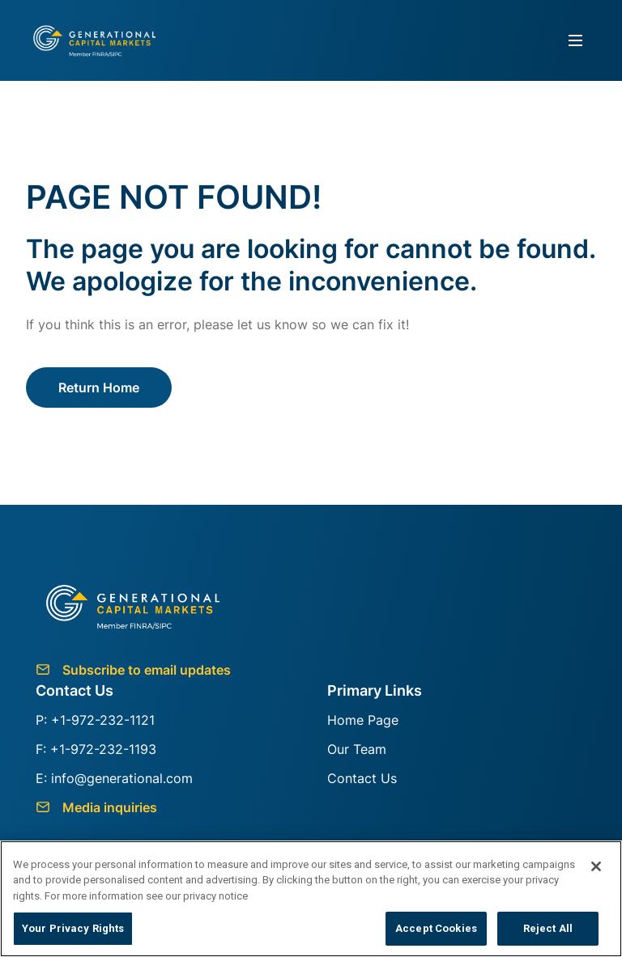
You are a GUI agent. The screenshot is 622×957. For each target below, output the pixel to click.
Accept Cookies (436, 928)
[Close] (596, 866)
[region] (311, 899)
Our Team (356, 749)
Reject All (548, 928)
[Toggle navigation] (576, 41)
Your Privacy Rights (73, 928)
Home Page (362, 720)
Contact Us (362, 778)
